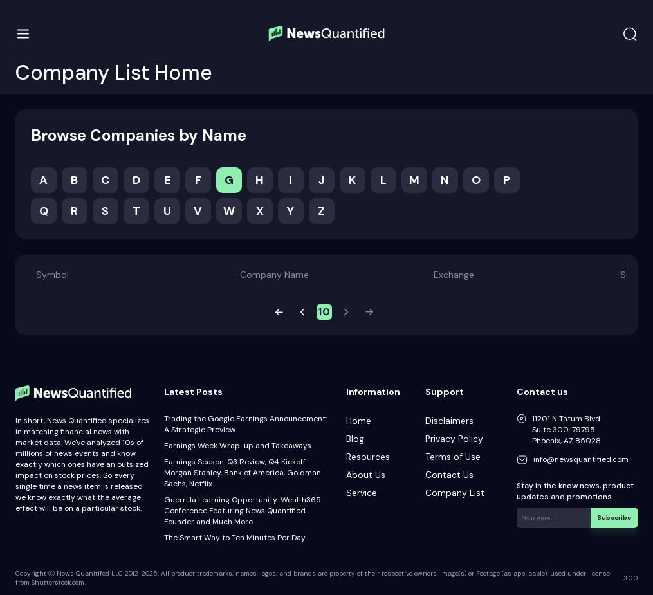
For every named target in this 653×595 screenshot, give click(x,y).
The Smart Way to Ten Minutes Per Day (235, 538)
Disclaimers (449, 420)
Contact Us (449, 475)
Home (358, 420)
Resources (368, 456)
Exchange (454, 274)
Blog (355, 438)
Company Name (274, 274)
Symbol (52, 274)
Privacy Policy (454, 438)
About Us (365, 475)
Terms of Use (453, 456)
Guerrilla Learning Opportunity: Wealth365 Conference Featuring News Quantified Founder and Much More (242, 511)
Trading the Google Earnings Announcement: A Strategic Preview (245, 424)
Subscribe (614, 517)
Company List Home (113, 72)
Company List (454, 493)
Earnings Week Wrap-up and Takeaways (237, 446)
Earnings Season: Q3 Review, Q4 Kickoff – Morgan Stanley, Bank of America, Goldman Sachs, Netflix (242, 473)
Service (361, 493)
